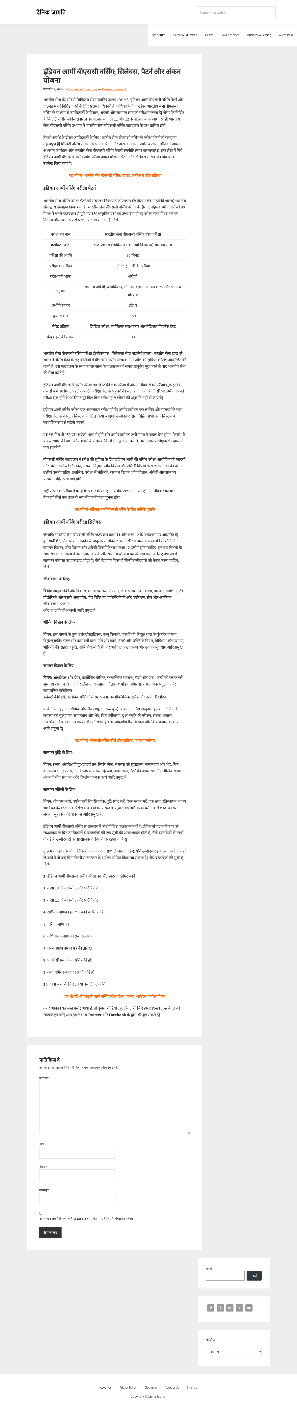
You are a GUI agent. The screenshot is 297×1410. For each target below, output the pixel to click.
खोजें (209, 1268)
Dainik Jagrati (51, 12)
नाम (42, 1144)
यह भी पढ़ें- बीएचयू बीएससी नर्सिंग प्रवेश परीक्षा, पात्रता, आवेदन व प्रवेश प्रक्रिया (115, 996)
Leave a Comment (114, 89)
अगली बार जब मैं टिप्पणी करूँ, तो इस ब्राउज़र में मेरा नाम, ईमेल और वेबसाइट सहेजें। (86, 1219)
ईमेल (43, 1167)
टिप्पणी (44, 1078)
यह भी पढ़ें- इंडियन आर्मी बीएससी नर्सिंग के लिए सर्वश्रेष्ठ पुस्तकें (114, 509)
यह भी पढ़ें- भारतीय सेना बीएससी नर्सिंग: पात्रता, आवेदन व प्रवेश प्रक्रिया (115, 175)
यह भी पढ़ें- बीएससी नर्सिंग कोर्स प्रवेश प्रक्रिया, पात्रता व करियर (114, 740)
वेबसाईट (44, 1190)
